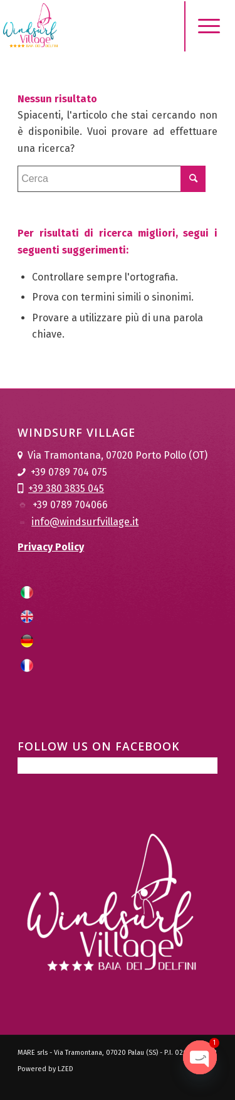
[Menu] (199, 26)
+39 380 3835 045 (66, 488)
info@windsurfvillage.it (84, 522)
